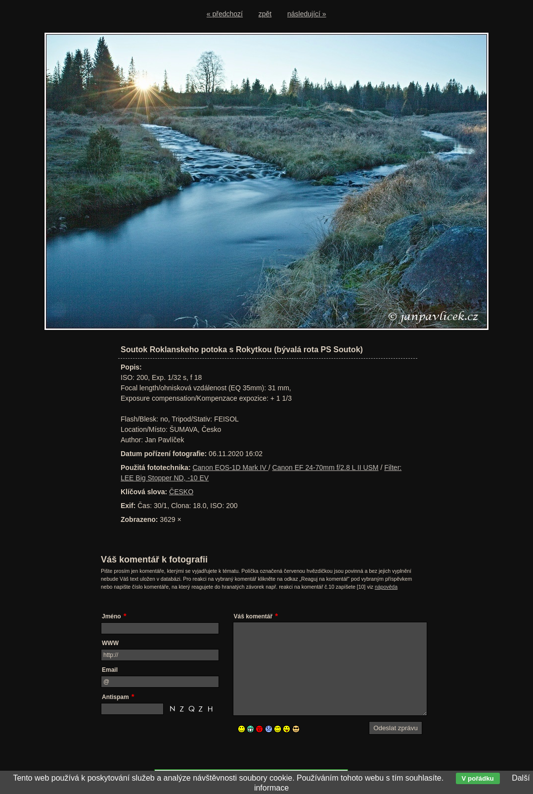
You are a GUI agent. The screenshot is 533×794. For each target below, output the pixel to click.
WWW (110, 643)
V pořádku (478, 778)
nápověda (386, 587)
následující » (306, 14)
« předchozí (225, 14)
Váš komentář (253, 616)
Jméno (111, 616)
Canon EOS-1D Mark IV (230, 467)
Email (110, 669)
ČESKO (181, 492)
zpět (265, 14)
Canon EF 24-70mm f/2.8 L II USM (325, 467)
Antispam (115, 697)
